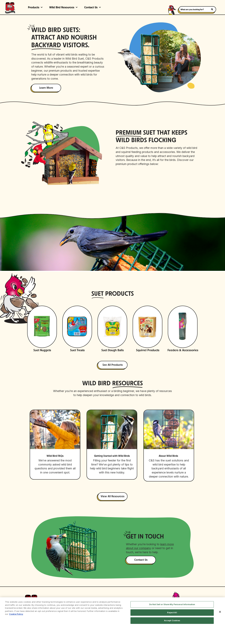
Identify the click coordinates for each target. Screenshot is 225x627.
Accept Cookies (172, 620)
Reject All (172, 612)
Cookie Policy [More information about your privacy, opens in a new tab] (16, 614)
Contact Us (91, 7)
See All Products (112, 365)
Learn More (46, 87)
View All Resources (112, 496)
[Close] (220, 611)
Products (33, 7)
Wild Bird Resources (61, 7)
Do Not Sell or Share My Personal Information (172, 604)
